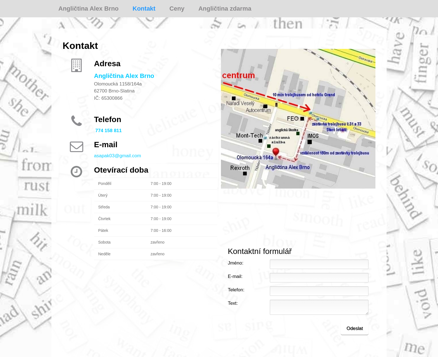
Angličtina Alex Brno (88, 8)
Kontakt (144, 8)
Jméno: (235, 263)
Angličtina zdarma (224, 8)
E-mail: (235, 276)
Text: (233, 303)
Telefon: (236, 289)
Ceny (176, 8)
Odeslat (354, 328)
